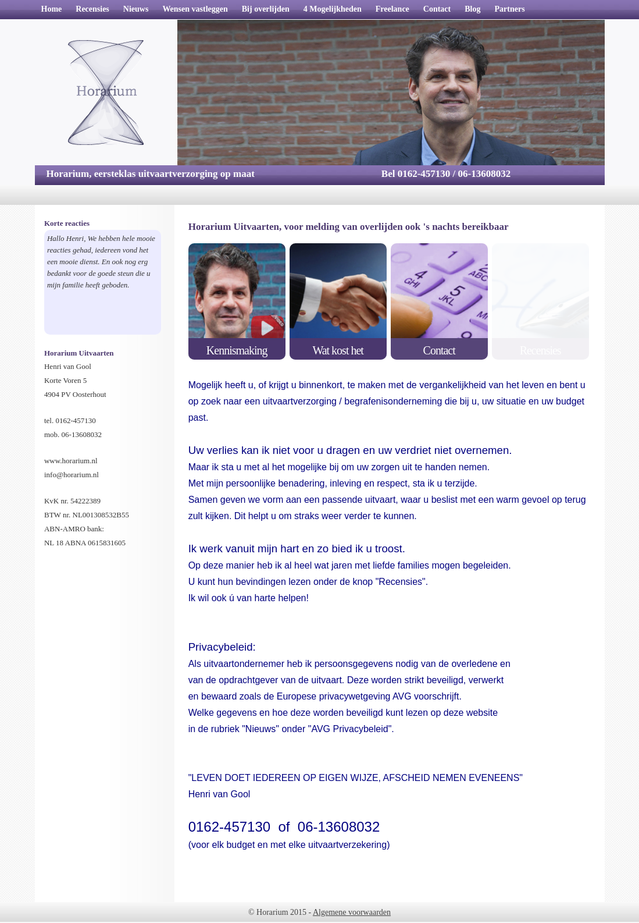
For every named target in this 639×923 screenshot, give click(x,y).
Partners (509, 9)
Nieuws (136, 9)
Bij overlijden (266, 9)
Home (51, 9)
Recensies (92, 9)
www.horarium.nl (71, 460)
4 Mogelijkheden (333, 9)
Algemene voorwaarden (352, 912)
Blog (472, 9)
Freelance (392, 9)
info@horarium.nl (71, 474)
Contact (437, 9)
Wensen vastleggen (194, 9)
